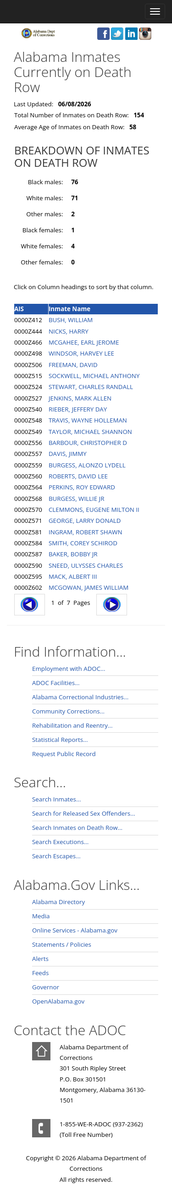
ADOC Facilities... (56, 683)
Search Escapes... (56, 856)
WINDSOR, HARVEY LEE (81, 353)
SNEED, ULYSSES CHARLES (86, 565)
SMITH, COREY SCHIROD (83, 543)
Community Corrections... (68, 711)
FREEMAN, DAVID (73, 365)
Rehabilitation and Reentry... (72, 725)
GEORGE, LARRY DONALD (85, 520)
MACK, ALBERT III (73, 576)
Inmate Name (69, 309)
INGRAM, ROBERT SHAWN (85, 532)
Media (41, 916)
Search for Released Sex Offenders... (83, 813)
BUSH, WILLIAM (71, 320)
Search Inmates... (56, 799)
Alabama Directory (58, 902)
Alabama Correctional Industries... (80, 697)
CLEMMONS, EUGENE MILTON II (94, 509)
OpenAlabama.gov (58, 1001)
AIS (19, 309)
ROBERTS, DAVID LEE (78, 476)
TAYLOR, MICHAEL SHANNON (90, 432)
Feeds (40, 973)
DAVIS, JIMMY (68, 454)
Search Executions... (60, 842)
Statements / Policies (61, 944)
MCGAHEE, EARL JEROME (84, 342)
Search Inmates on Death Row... (77, 827)
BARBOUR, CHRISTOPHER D (88, 443)
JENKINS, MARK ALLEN (80, 398)
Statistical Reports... (60, 739)
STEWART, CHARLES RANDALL (91, 387)
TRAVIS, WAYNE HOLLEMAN (88, 420)
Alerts (40, 959)
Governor (45, 987)
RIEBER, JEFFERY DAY (78, 409)
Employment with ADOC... (68, 668)
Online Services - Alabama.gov (74, 930)
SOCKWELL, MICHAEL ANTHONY (94, 376)
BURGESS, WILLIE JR (77, 498)
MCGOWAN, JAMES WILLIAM (88, 587)
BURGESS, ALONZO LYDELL (87, 465)
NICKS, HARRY (69, 331)
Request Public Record (64, 754)
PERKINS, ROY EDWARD (82, 487)
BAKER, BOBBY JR (73, 554)
